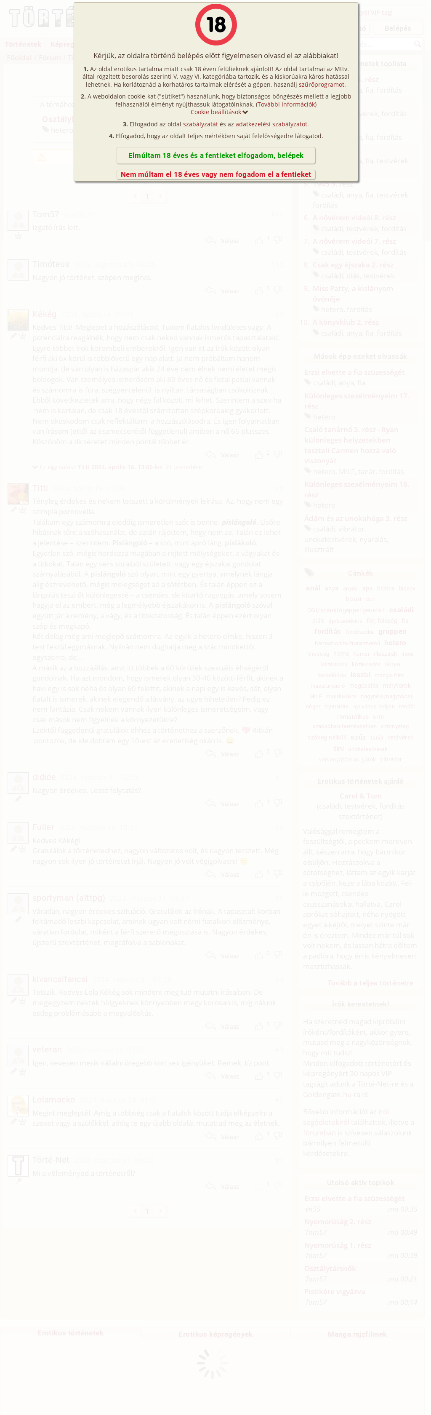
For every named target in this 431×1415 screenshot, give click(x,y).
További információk (286, 104)
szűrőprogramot (321, 84)
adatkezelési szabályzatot (271, 124)
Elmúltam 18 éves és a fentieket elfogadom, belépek (216, 155)
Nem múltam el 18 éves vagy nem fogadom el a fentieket (216, 174)
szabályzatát (200, 124)
